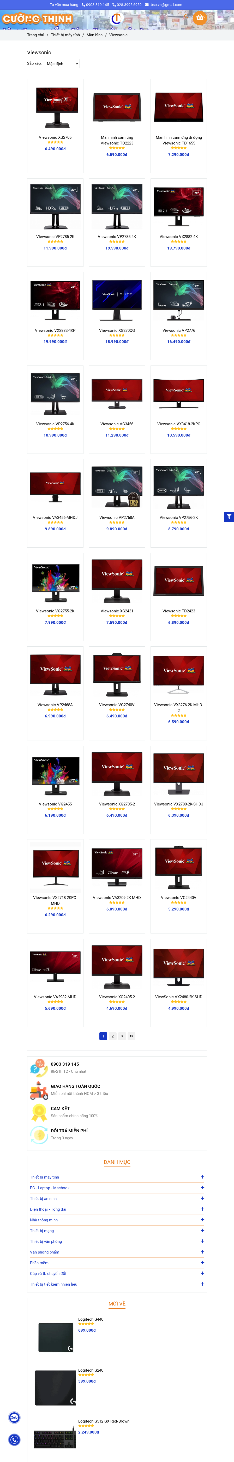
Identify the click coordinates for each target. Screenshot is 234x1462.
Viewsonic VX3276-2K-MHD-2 (178, 708)
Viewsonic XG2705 (55, 137)
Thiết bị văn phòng (117, 1241)
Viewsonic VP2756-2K (179, 517)
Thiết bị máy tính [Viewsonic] (65, 35)
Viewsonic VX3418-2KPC (178, 424)
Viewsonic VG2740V (117, 705)
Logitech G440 (90, 1319)
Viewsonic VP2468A (55, 705)
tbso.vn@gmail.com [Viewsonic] (163, 5)
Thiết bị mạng (117, 1230)
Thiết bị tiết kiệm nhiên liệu (117, 1284)
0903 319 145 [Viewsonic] (65, 1064)
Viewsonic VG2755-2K (55, 611)
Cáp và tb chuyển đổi (117, 1273)
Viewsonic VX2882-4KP (55, 330)
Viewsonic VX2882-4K (179, 236)
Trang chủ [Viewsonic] (35, 35)
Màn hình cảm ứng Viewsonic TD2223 (117, 140)
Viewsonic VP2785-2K (55, 236)
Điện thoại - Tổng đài (117, 1209)
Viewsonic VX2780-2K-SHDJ (178, 804)
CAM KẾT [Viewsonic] (60, 1108)
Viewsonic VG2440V (178, 897)
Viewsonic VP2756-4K (55, 424)
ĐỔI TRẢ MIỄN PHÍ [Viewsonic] (69, 1130)
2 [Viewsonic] (113, 1036)
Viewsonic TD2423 (179, 611)
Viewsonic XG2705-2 (117, 804)
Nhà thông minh (117, 1219)
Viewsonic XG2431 (117, 611)
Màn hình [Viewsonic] (95, 35)
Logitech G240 (90, 1370)
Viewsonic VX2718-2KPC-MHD (55, 900)
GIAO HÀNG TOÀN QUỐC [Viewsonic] (75, 1086)
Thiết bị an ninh (117, 1198)
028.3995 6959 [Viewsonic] (127, 5)
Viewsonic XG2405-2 (117, 997)
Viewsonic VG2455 (55, 804)
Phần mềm (117, 1262)
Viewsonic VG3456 (116, 424)
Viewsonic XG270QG (117, 330)
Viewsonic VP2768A (117, 517)
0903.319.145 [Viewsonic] (96, 5)
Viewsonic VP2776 (179, 330)
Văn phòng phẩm (117, 1251)
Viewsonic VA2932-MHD (55, 997)
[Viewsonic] (117, 19)
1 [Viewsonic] (103, 1036)
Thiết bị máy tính (117, 1176)
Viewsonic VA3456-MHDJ (55, 517)
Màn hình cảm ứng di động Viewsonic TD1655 (179, 140)
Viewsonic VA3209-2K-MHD (117, 897)
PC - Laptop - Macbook (117, 1187)
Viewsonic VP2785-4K (117, 236)
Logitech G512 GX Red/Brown (103, 1421)
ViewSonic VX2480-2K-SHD (178, 997)
